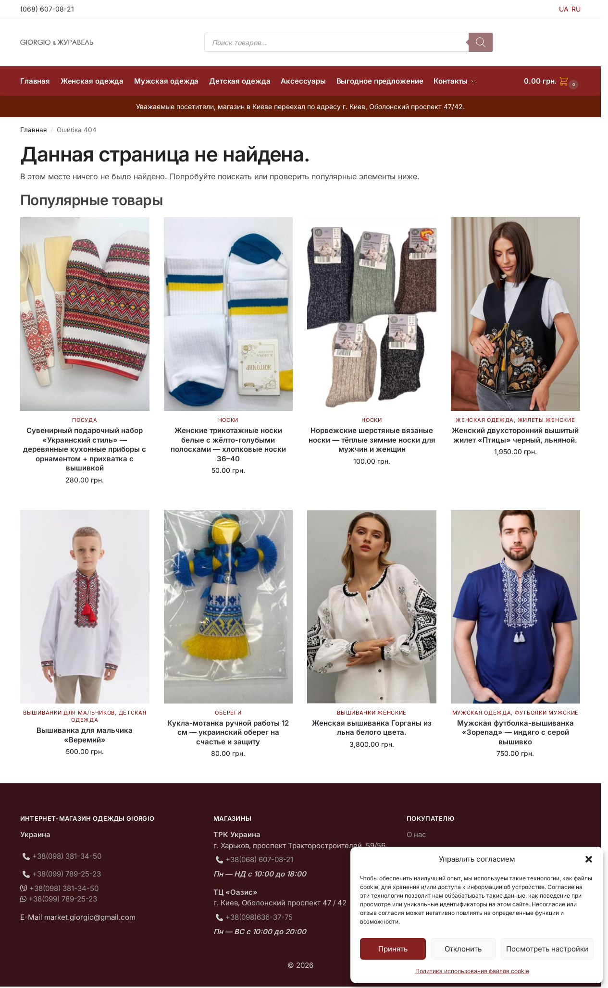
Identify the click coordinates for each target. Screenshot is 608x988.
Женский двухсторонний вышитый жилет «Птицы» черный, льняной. (515, 435)
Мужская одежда (481, 712)
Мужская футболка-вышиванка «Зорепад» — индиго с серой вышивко (515, 732)
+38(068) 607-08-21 (259, 859)
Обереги (228, 712)
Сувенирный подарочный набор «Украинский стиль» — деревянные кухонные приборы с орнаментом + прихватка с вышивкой (84, 449)
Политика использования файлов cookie (472, 971)
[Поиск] (481, 42)
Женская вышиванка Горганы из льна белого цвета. (372, 727)
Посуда (84, 420)
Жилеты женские (546, 420)
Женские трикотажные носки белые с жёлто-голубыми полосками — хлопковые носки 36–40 (228, 444)
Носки (228, 420)
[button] (589, 859)
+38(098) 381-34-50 (66, 856)
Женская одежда (485, 420)
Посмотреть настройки (547, 948)
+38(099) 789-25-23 (66, 873)
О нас (416, 834)
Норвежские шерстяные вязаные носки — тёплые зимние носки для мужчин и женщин (372, 440)
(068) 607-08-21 (47, 9)
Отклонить (463, 948)
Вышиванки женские (372, 712)
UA (564, 9)
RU (576, 9)
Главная (33, 130)
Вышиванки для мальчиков (69, 712)
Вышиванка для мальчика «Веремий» (85, 735)
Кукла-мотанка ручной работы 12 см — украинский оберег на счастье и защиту (228, 732)
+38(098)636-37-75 (259, 917)
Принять (393, 948)
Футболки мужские (547, 712)
